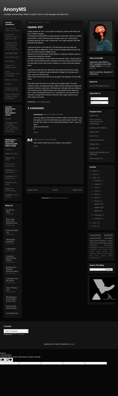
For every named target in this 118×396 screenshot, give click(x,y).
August (97, 184)
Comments (96, 103)
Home (55, 190)
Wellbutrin (9, 170)
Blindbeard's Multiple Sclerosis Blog (12, 269)
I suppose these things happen (11, 258)
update (110, 255)
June (96, 191)
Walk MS (102, 247)
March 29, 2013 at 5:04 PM (53, 114)
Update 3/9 (98, 211)
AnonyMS (14, 9)
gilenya (92, 251)
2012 (94, 223)
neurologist (102, 243)
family (111, 249)
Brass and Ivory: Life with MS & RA (11, 221)
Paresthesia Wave (97, 140)
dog (91, 240)
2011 (94, 226)
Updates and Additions (98, 128)
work (99, 257)
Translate (18, 334)
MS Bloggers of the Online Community (11, 299)
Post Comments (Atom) (59, 198)
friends (96, 241)
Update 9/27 (94, 132)
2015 (94, 171)
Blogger (71, 344)
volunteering (93, 257)
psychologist (108, 245)
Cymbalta (9, 176)
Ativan (7, 182)
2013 (94, 178)
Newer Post (33, 190)
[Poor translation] (9, 360)
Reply (36, 132)
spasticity (93, 247)
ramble (105, 253)
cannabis (108, 238)
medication (93, 245)
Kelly (35, 140)
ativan (111, 247)
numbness (99, 253)
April (96, 198)
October (97, 181)
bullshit (108, 235)
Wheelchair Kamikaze (10, 241)
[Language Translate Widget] (16, 331)
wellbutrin (103, 241)
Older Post (77, 190)
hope (111, 251)
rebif (91, 255)
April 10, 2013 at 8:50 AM (47, 140)
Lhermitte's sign (11, 53)
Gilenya (8, 158)
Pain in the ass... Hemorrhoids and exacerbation (96, 121)
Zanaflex (8, 195)
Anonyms (38, 102)
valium (110, 243)
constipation (93, 249)
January (97, 218)
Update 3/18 (98, 207)
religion (103, 255)
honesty (104, 251)
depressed (94, 243)
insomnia (95, 235)
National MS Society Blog (11, 307)
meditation (93, 253)
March (97, 201)
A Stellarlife (10, 249)
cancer (110, 241)
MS (98, 247)
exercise (105, 249)
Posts (94, 99)
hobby (98, 251)
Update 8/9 (94, 148)
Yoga (106, 247)
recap (97, 255)
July (96, 187)
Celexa (8, 164)
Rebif (7, 154)
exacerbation (96, 238)
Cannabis (9, 123)
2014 (94, 174)
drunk (100, 249)
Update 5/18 (94, 144)
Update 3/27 (98, 204)
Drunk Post (94, 136)
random (110, 253)
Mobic (7, 189)
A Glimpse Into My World (12, 280)
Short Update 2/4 (96, 158)
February (98, 215)
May (96, 194)
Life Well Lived (12, 313)
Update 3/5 (94, 115)
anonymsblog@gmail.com (100, 86)
